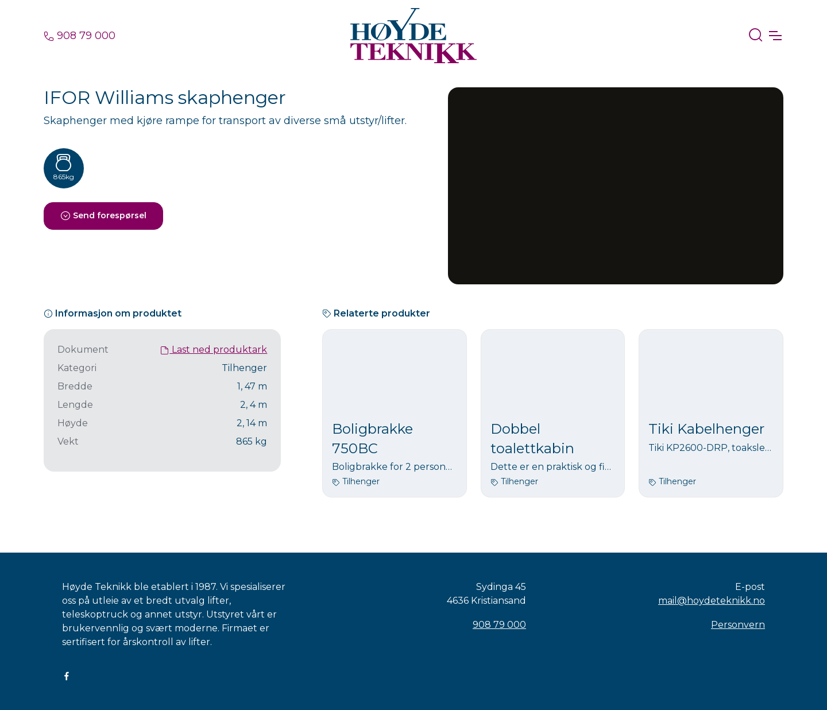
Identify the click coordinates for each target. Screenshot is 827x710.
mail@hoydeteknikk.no (711, 600)
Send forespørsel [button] (103, 215)
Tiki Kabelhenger (706, 428)
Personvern (738, 624)
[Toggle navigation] (774, 35)
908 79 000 (79, 35)
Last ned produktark (213, 349)
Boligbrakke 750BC (372, 438)
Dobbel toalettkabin (532, 438)
